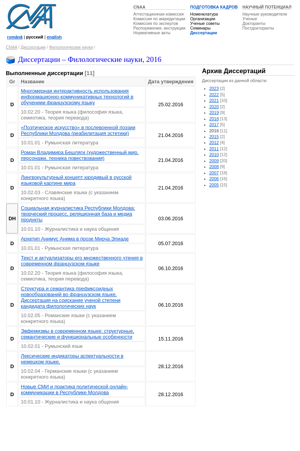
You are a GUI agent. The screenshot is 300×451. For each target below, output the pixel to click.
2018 (214, 118)
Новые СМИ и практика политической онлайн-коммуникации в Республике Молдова (74, 389)
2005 (214, 185)
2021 (214, 100)
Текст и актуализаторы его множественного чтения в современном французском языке (82, 261)
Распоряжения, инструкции (159, 28)
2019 (214, 112)
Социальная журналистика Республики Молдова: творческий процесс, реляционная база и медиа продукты (78, 214)
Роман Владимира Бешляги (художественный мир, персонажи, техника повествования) (79, 155)
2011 (214, 148)
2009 (214, 160)
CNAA (139, 7)
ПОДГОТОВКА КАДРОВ (214, 7)
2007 (214, 172)
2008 (214, 166)
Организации (202, 18)
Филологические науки (71, 47)
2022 (214, 94)
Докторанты (253, 23)
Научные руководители (264, 14)
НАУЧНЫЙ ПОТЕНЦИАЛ (266, 7)
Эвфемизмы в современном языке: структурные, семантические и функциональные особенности (77, 334)
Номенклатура (204, 14)
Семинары (200, 28)
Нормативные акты (151, 32)
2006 (214, 178)
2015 (214, 136)
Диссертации (203, 32)
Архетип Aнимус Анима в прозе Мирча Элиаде (75, 239)
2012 (214, 142)
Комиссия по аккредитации (159, 18)
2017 (214, 124)
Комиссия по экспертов (155, 23)
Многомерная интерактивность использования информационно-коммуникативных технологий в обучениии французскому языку (77, 96)
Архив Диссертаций (233, 71)
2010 (214, 154)
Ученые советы (205, 23)
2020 (214, 106)
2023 (214, 88)
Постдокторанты (258, 28)
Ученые (249, 18)
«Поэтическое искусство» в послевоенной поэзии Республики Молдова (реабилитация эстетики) (78, 130)
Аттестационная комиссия (158, 14)
